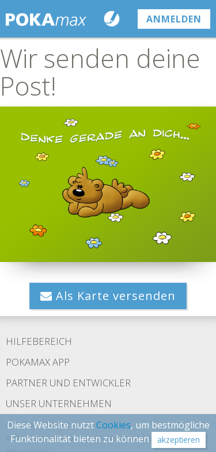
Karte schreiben (114, 18)
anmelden (174, 19)
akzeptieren (178, 439)
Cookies (113, 425)
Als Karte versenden (108, 295)
